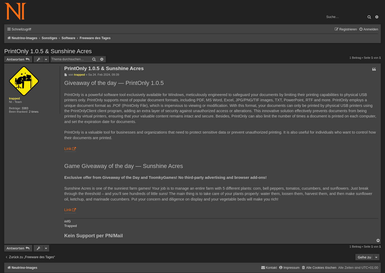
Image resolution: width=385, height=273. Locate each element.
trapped (14, 98)
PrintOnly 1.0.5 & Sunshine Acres (48, 51)
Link (67, 149)
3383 (25, 108)
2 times (33, 111)
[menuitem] (368, 29)
